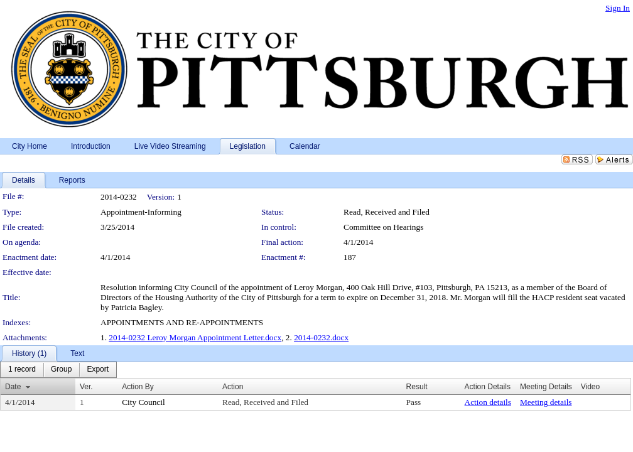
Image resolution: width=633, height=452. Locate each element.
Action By (138, 386)
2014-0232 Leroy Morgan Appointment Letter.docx (195, 337)
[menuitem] (22, 369)
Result (417, 386)
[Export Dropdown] (97, 369)
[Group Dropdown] (61, 369)
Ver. (86, 386)
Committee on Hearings (383, 227)
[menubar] (58, 370)
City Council (143, 402)
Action (232, 386)
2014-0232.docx (321, 337)
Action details (488, 402)
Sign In (617, 8)
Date (13, 386)
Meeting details (546, 402)
